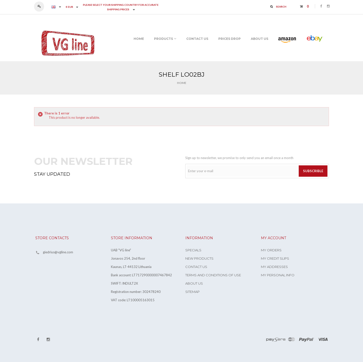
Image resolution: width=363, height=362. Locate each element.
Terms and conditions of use (213, 275)
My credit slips (275, 258)
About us (194, 283)
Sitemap (192, 292)
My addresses (274, 267)
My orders (271, 250)
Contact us (196, 267)
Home (181, 83)
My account (273, 238)
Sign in (41, 6)
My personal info (277, 275)
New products (199, 258)
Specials (193, 250)
